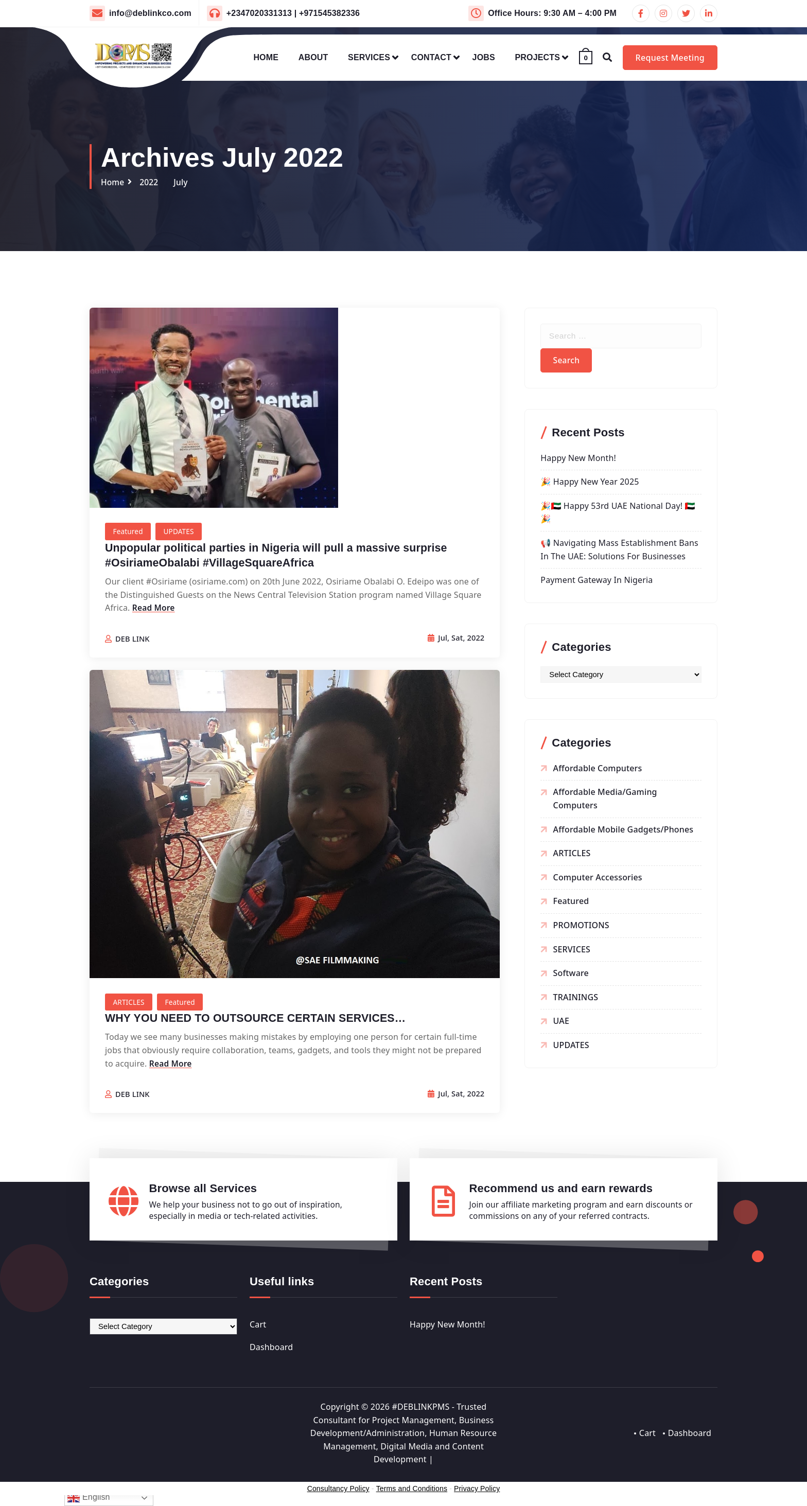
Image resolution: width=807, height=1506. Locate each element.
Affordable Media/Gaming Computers (605, 801)
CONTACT (431, 57)
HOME (265, 57)
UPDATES (181, 532)
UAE (561, 1023)
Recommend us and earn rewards (561, 1190)
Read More (154, 608)
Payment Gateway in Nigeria (596, 582)
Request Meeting (670, 57)
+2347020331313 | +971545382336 (293, 13)
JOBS (483, 57)
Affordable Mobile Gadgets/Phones (623, 832)
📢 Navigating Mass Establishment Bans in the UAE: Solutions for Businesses (619, 552)
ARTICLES (129, 1003)
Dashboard (271, 1349)
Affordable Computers (597, 770)
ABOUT (313, 57)
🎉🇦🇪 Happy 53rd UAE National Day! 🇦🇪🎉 (617, 515)
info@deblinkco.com (150, 13)
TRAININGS (576, 999)
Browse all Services (203, 1190)
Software (571, 975)
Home (113, 182)
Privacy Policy (477, 1491)
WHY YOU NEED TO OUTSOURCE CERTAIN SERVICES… (260, 1020)
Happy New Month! (578, 460)
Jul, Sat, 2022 (455, 639)
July (182, 182)
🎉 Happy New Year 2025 (589, 484)
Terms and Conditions (411, 1491)
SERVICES (369, 57)
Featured (128, 532)
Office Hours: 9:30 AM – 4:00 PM (552, 13)
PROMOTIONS (581, 927)
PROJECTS (537, 57)
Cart (258, 1327)
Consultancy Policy (338, 1491)
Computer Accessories (597, 879)
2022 (150, 182)
